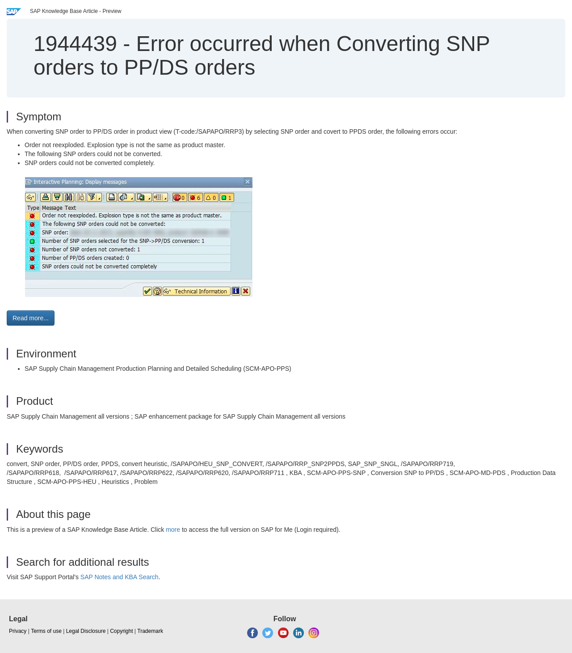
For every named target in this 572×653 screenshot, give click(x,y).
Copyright (121, 631)
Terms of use (46, 631)
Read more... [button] (31, 318)
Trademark (150, 631)
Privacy (17, 631)
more (173, 529)
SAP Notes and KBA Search (119, 577)
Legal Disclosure (86, 631)
